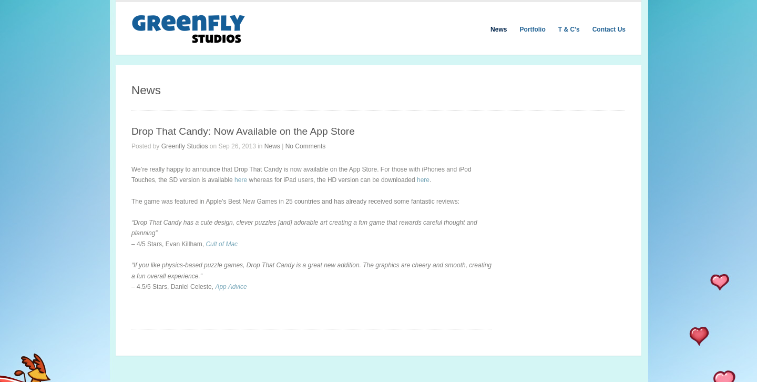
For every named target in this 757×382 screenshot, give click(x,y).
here (240, 180)
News (498, 29)
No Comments (305, 146)
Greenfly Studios (184, 146)
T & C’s (569, 29)
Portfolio (532, 29)
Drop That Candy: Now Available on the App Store (243, 131)
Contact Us (609, 29)
